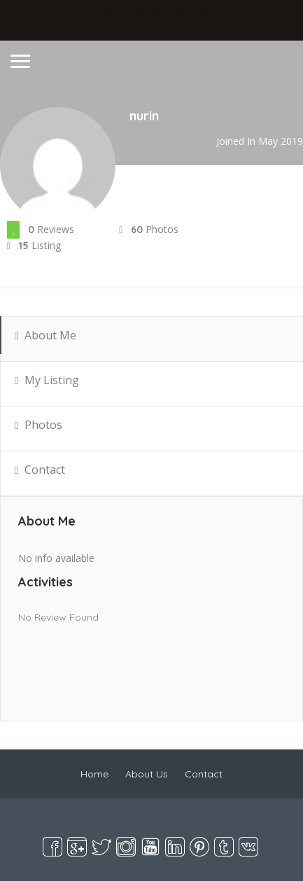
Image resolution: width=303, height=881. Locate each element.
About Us (146, 774)
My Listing (47, 384)
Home (94, 774)
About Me (45, 339)
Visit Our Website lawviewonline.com (148, 12)
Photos (38, 429)
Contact (40, 474)
